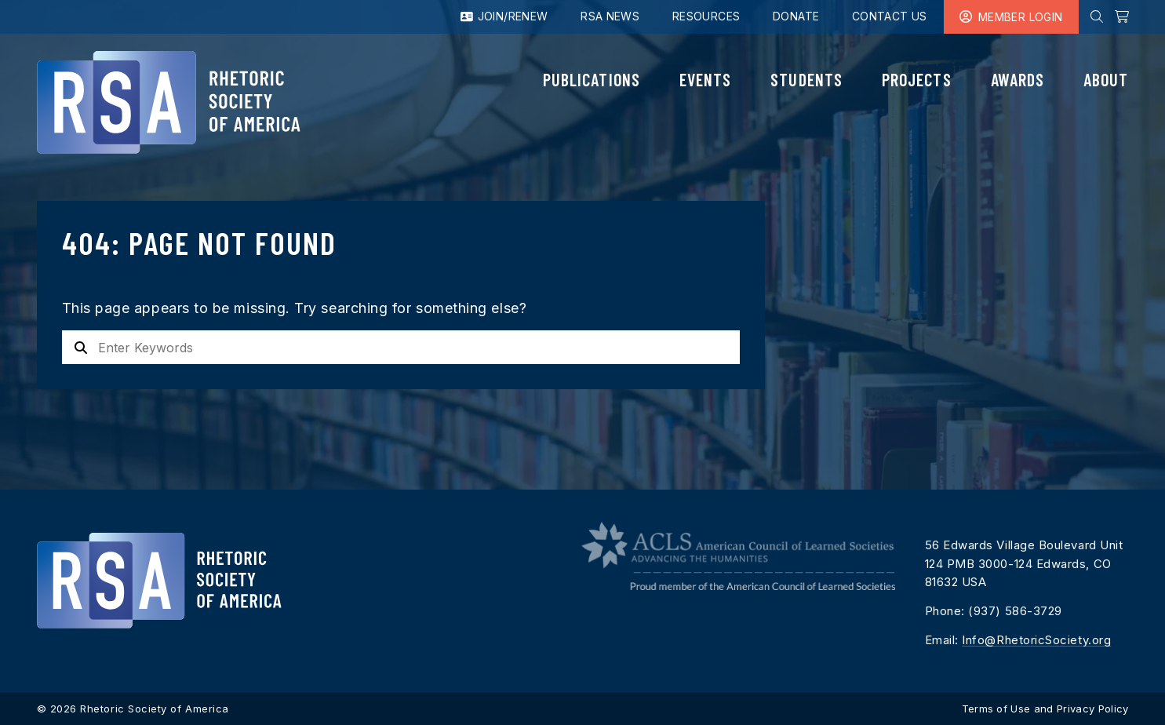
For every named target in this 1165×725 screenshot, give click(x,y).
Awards (1017, 79)
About (1105, 79)
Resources (706, 16)
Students (806, 79)
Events (705, 79)
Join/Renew (504, 16)
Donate (796, 16)
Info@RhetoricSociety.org (1036, 639)
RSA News (610, 16)
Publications (591, 79)
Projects (917, 79)
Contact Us (889, 16)
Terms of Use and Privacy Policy (1045, 708)
